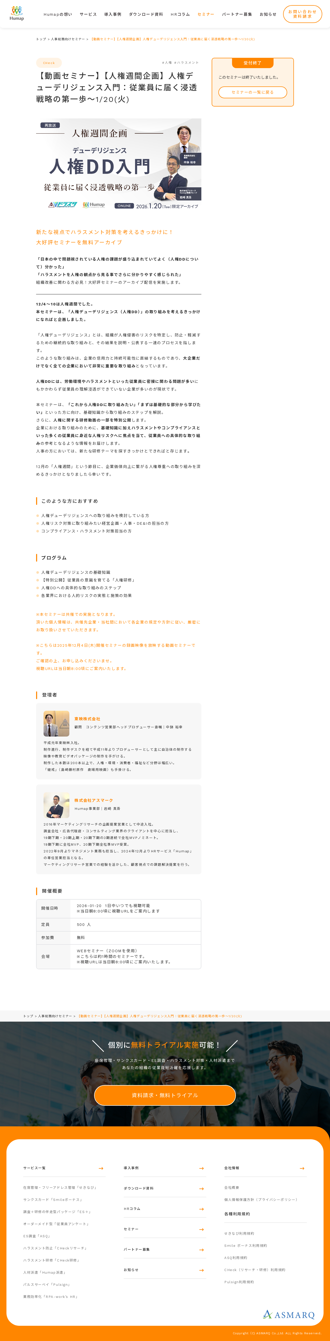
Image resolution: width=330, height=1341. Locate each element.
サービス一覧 (34, 1168)
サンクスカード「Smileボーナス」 (53, 1200)
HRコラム (180, 14)
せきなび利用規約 (239, 1233)
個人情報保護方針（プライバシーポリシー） (261, 1200)
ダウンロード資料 (146, 14)
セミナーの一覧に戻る (253, 92)
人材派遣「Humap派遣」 (45, 1272)
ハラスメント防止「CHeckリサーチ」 (55, 1248)
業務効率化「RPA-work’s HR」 (51, 1297)
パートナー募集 (237, 14)
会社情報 (231, 1168)
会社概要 (231, 1188)
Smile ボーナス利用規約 (245, 1246)
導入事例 (112, 14)
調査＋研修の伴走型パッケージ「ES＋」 (58, 1212)
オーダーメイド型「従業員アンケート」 (56, 1224)
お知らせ (268, 14)
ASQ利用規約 (236, 1258)
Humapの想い (58, 14)
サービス (88, 14)
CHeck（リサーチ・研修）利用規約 (255, 1270)
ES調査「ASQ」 (37, 1236)
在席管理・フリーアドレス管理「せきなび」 (60, 1188)
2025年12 (89, 645)
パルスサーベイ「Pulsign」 (47, 1285)
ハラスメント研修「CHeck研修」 (52, 1260)
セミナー (206, 14)
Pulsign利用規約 (239, 1282)
